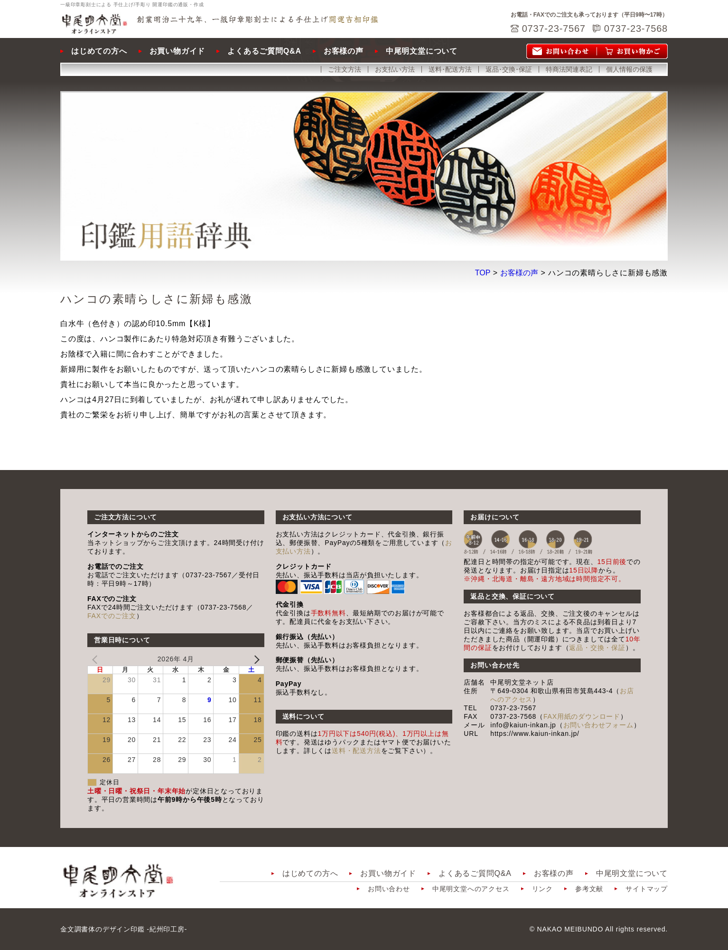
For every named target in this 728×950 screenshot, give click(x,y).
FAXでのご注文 (111, 616)
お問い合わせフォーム (598, 725)
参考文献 (589, 889)
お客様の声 (344, 51)
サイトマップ (646, 889)
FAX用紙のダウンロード (581, 716)
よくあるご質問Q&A (264, 51)
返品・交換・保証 (597, 647)
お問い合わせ (389, 889)
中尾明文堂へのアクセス (471, 889)
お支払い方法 (395, 69)
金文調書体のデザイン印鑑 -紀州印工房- (123, 929)
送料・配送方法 (356, 750)
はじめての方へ (99, 51)
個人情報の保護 (629, 69)
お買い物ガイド (177, 51)
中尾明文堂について (421, 51)
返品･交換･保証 (508, 69)
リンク (542, 889)
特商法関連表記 (569, 69)
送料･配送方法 (450, 69)
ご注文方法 (344, 69)
